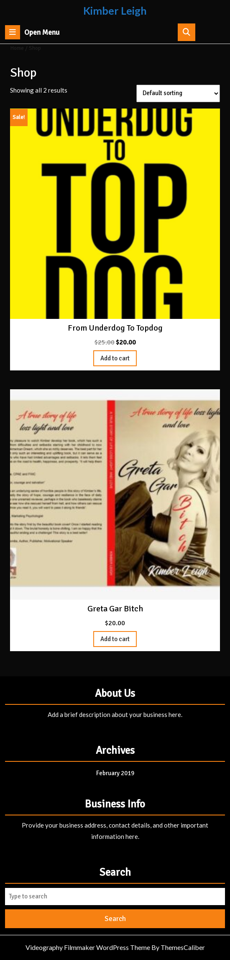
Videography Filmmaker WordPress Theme (88, 947)
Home (17, 48)
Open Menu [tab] (32, 32)
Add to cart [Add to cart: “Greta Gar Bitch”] (115, 639)
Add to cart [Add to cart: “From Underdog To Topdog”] (115, 358)
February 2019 (115, 773)
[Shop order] (178, 93)
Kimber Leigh (115, 10)
